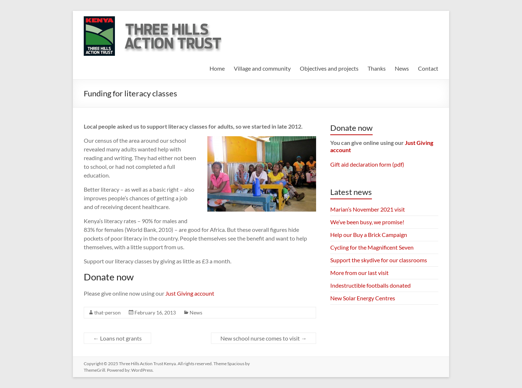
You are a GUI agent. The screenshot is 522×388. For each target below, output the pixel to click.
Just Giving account (189, 293)
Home (217, 68)
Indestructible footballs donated (370, 285)
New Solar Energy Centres (362, 298)
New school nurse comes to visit (263, 338)
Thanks (377, 68)
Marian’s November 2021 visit (367, 209)
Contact (428, 68)
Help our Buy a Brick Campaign (368, 234)
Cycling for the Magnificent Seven (372, 247)
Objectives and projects (329, 68)
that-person (107, 312)
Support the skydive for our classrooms (378, 259)
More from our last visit (359, 272)
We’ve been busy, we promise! (367, 221)
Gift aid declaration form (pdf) (367, 164)
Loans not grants (117, 338)
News (402, 68)
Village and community (262, 68)
